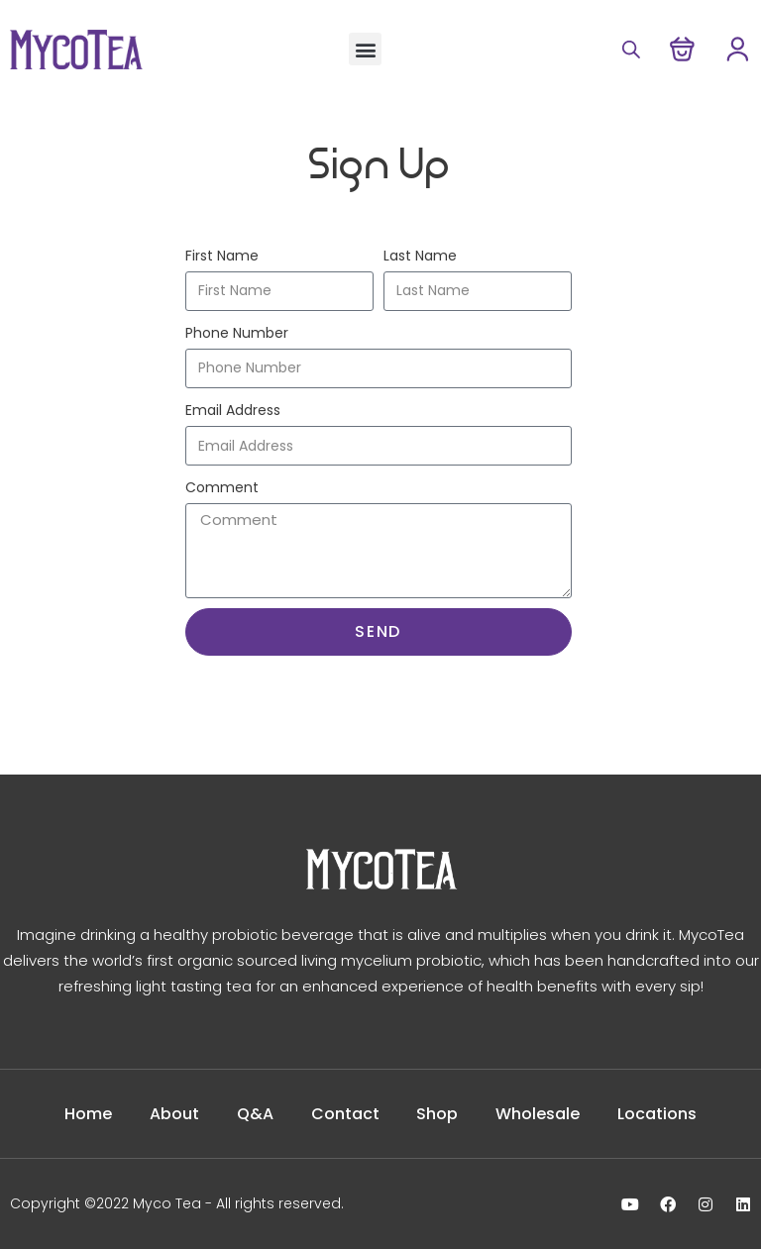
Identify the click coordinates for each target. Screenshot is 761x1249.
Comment (222, 487)
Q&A (255, 1113)
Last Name (420, 255)
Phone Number (236, 333)
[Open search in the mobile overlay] (628, 49)
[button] (365, 49)
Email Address (232, 410)
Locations (658, 1113)
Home (88, 1113)
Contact (345, 1113)
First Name (222, 255)
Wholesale (538, 1113)
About (174, 1113)
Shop (438, 1113)
